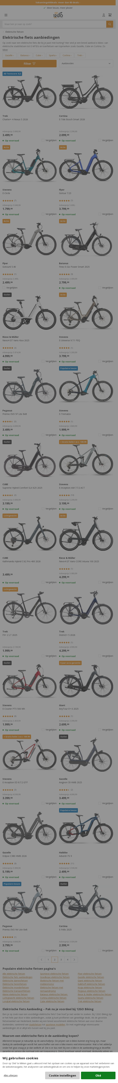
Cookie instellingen (62, 1075)
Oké (98, 1075)
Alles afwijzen (11, 1075)
